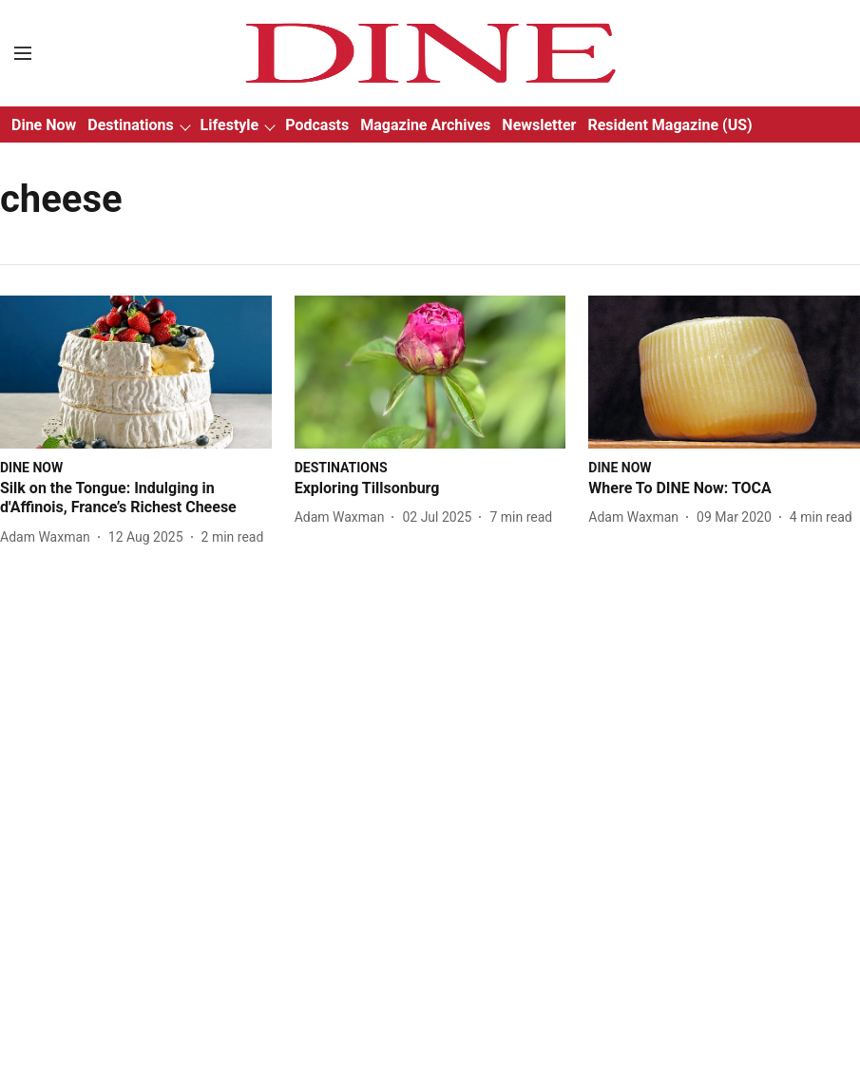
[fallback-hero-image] (136, 372)
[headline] (136, 499)
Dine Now (43, 125)
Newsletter (539, 125)
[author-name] (49, 537)
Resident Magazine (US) (669, 125)
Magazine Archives (425, 125)
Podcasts (317, 125)
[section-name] (31, 467)
